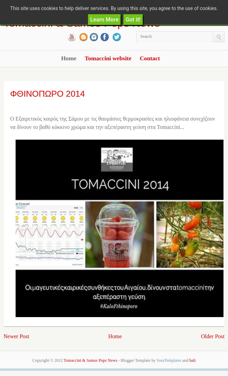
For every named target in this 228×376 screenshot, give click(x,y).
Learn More (104, 19)
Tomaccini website (108, 58)
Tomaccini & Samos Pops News (90, 360)
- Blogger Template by (149, 360)
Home (68, 58)
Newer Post (16, 336)
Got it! (132, 19)
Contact (150, 58)
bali (193, 360)
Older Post (213, 336)
